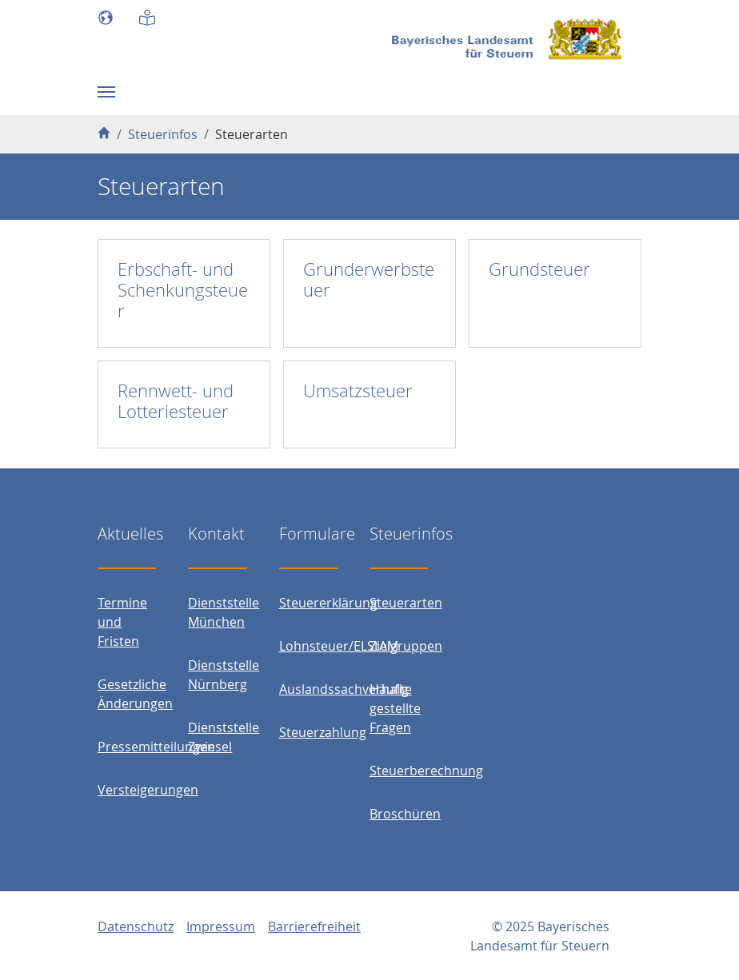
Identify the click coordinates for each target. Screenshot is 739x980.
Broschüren (405, 814)
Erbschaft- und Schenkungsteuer (183, 289)
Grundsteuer (539, 269)
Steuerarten (406, 603)
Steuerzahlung (322, 732)
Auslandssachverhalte (345, 689)
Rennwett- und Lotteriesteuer (176, 401)
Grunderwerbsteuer (368, 279)
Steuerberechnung (426, 770)
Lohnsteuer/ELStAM (338, 646)
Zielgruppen (406, 646)
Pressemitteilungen (156, 746)
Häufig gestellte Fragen (395, 708)
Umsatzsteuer (358, 390)
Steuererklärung (328, 603)
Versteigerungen (148, 790)
